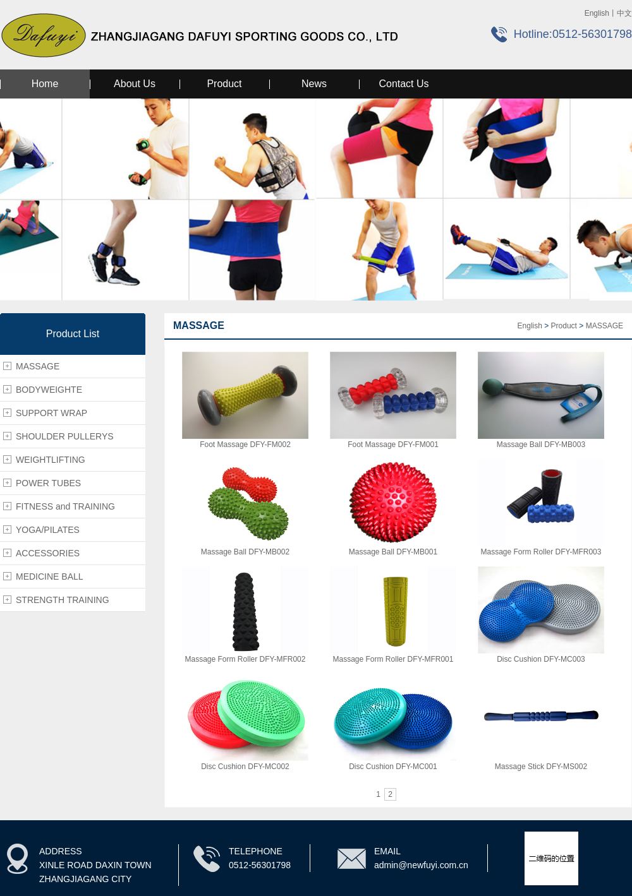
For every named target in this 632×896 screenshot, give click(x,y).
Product (224, 83)
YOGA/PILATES (48, 530)
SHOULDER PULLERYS (65, 436)
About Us (134, 83)
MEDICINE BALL (49, 576)
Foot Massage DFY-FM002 (245, 444)
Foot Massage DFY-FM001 (393, 444)
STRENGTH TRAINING (62, 600)
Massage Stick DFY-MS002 (541, 766)
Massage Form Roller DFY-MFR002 (245, 659)
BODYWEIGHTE (49, 390)
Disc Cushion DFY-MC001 (393, 766)
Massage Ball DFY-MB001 (393, 551)
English (597, 13)
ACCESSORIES (48, 553)
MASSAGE (37, 366)
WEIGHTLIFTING (50, 460)
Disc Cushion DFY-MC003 (541, 659)
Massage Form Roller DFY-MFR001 (393, 659)
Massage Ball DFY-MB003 (541, 444)
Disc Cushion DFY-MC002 (245, 766)
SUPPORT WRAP (51, 413)
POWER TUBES (48, 483)
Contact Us (403, 83)
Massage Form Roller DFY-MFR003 (541, 551)
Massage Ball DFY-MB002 (245, 551)
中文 (624, 13)
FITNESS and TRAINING (65, 506)
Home (45, 83)
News (314, 83)
